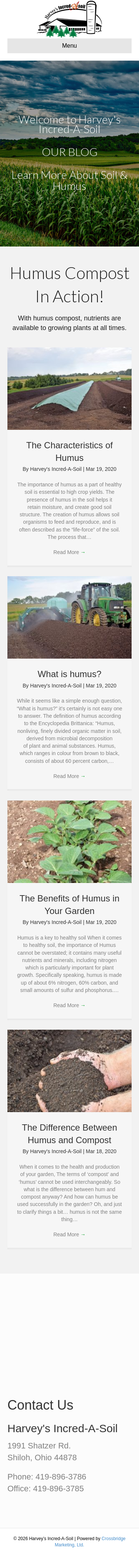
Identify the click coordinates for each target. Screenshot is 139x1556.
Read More (69, 552)
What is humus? (69, 674)
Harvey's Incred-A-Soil (56, 469)
